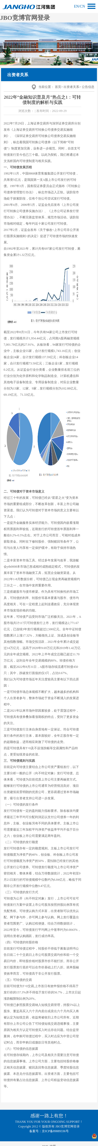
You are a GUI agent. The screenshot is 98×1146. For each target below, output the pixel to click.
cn (82, 6)
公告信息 (88, 87)
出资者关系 (71, 87)
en (76, 6)
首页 (58, 87)
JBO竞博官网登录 (25, 17)
